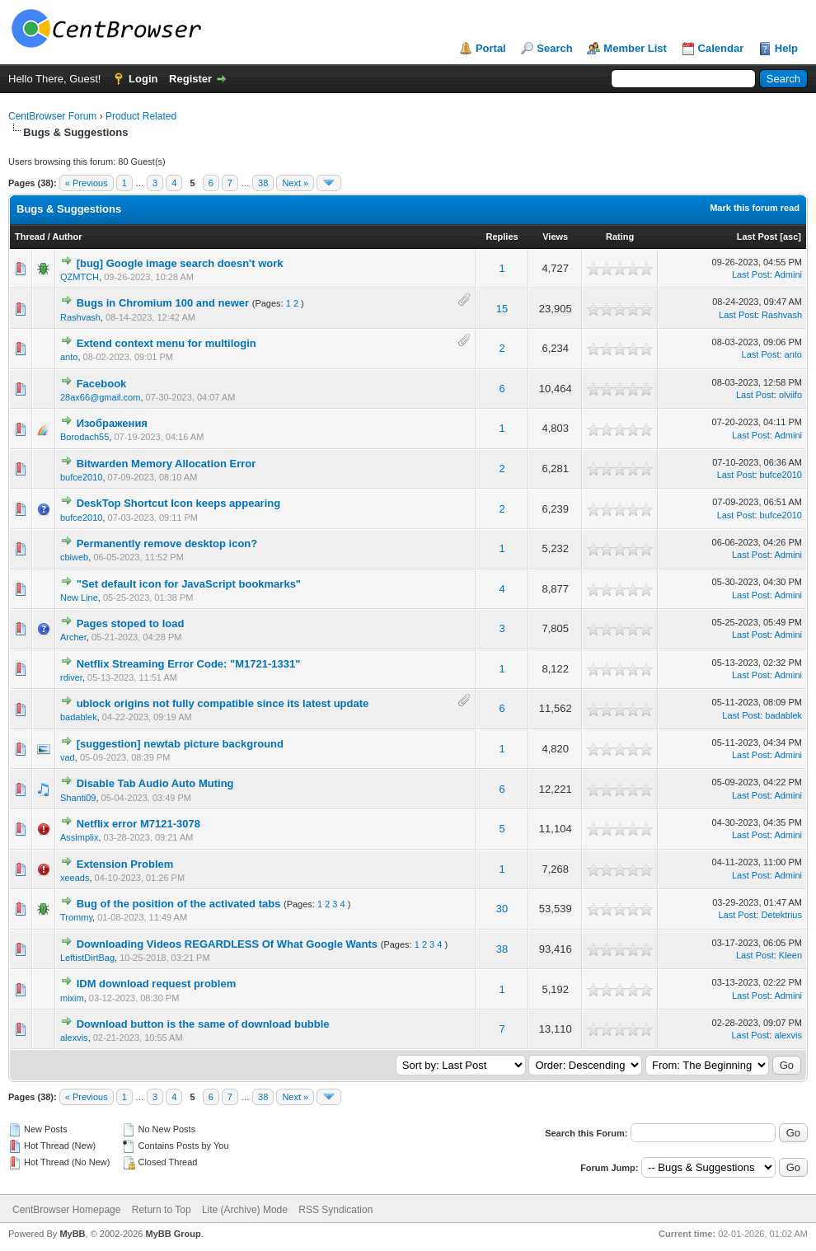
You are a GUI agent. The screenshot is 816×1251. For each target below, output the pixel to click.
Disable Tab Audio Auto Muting (155, 783)
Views (555, 236)
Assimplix (79, 837)
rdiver (71, 677)
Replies (502, 236)
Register (190, 79)
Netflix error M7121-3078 (138, 824)
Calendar (721, 48)
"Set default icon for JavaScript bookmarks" (189, 584)
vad (67, 757)
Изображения (112, 423)
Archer (73, 637)
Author (67, 236)
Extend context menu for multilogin (166, 343)
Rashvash (80, 317)
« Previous (86, 183)
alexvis (74, 1037)
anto (68, 357)
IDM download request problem (157, 983)
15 (502, 308)
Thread (30, 236)
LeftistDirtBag (87, 958)
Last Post (757, 236)
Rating (620, 236)
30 (502, 908)
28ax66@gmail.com (100, 397)
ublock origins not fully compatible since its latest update (223, 703)
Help (786, 48)
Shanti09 (78, 798)
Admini (788, 274)
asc (790, 236)
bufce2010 (81, 477)
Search (554, 48)
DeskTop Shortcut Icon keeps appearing (179, 503)
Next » (295, 183)
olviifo (790, 395)
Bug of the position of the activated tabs (179, 903)
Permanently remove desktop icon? (167, 543)
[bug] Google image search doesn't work (180, 263)
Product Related (141, 116)
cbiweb (74, 557)
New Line (79, 597)
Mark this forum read (755, 208)
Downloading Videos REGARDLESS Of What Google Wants (227, 944)
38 (263, 183)
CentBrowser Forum (52, 116)
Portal (491, 48)
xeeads (74, 878)
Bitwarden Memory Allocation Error (166, 463)
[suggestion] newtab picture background (180, 744)
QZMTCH (79, 277)
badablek (78, 717)
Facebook (102, 383)
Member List (635, 48)
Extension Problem (125, 864)
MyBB (72, 1234)
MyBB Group (172, 1234)
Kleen (790, 955)
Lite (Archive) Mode (245, 1210)
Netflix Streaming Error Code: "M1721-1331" (189, 664)
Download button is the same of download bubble (203, 1024)
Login (143, 79)
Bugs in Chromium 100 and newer (163, 303)
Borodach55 (84, 437)
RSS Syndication (335, 1210)
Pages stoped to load (131, 623)
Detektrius (781, 915)
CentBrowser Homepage (66, 1210)
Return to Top (161, 1210)
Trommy (76, 917)
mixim (72, 998)
